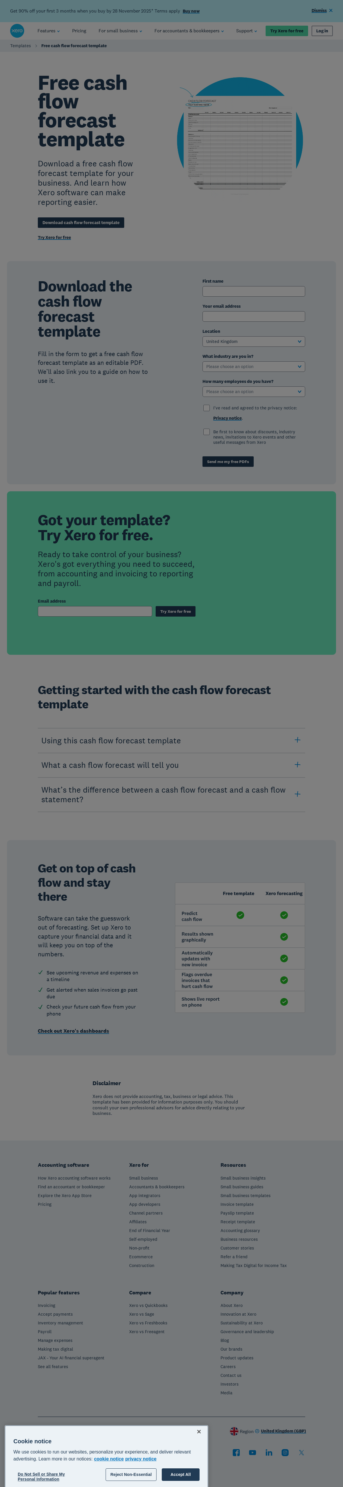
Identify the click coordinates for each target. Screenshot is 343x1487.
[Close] (199, 1455)
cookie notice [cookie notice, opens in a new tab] (109, 1483)
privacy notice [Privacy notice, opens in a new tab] (141, 1483)
